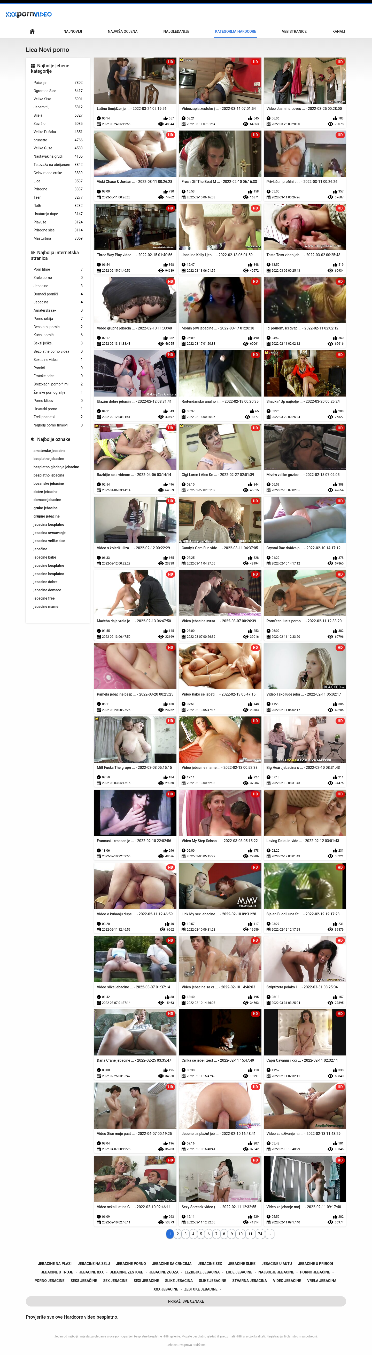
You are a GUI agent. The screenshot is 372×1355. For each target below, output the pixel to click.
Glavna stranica (32, 31)
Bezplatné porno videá (58, 351)
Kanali (338, 31)
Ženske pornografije (58, 392)
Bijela (58, 115)
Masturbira (58, 238)
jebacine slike (241, 1264)
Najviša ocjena (122, 31)
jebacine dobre (46, 582)
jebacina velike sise (49, 541)
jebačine (40, 549)
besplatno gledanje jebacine (56, 467)
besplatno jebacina (49, 475)
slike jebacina (179, 1281)
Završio (58, 124)
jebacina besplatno (49, 524)
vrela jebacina (321, 1281)
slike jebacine (212, 1281)
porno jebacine (50, 1281)
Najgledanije (176, 31)
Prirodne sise (58, 230)
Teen (58, 197)
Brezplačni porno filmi (58, 384)
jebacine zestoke (126, 1272)
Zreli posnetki (58, 417)
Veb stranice (294, 31)
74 (260, 1234)
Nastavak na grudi (58, 156)
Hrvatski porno (58, 409)
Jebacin (172, 1345)
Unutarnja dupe (58, 214)
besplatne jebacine (49, 459)
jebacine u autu (277, 1264)
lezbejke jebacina (202, 1272)
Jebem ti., (58, 107)
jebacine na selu (94, 1264)
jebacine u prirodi (315, 1264)
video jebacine (287, 1281)
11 (250, 1234)
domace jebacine (47, 500)
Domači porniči (58, 294)
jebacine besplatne (49, 565)
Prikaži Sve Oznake (186, 1301)
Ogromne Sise (58, 91)
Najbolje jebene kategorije (50, 68)
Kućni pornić (58, 335)
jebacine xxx (91, 1272)
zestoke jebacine (200, 1289)
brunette (58, 140)
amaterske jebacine (49, 451)
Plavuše (58, 222)
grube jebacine (46, 508)
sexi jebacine (146, 1281)
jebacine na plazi (55, 1264)
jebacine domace (47, 590)
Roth (58, 206)
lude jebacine (239, 1272)
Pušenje (58, 82)
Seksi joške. (58, 343)
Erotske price (58, 376)
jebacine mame (46, 606)
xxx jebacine (165, 1289)
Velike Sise (58, 99)
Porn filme (58, 269)
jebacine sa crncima (172, 1264)
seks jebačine (84, 1281)
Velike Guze (58, 148)
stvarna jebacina (249, 1281)
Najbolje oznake (53, 439)
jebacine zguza (164, 1272)
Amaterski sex (58, 310)
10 (240, 1234)
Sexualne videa (58, 360)
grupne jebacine (47, 516)
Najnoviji (73, 31)
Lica (58, 181)
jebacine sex (210, 1264)
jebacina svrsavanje (50, 533)
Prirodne (58, 189)
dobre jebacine (46, 492)
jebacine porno (131, 1264)
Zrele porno (58, 278)
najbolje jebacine (276, 1272)
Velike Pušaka (58, 132)
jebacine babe (45, 557)
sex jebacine (115, 1281)
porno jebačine (315, 1272)
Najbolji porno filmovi (58, 425)
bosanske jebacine (49, 483)
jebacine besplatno (49, 574)
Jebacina (58, 302)
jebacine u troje (57, 1272)
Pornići (58, 368)
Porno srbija (58, 319)
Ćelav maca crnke (58, 173)
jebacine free (44, 598)
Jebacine (58, 286)
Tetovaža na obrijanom (58, 165)
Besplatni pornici (58, 327)
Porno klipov (58, 401)
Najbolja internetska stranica (55, 255)
